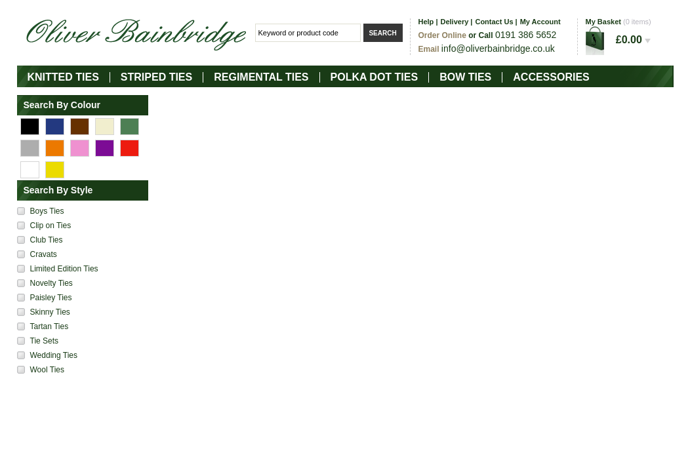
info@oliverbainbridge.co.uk (498, 48)
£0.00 (633, 39)
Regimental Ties (261, 77)
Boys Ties (47, 211)
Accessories (551, 77)
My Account (540, 22)
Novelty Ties (51, 283)
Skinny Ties (50, 312)
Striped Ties (156, 77)
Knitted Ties (63, 77)
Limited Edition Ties (64, 268)
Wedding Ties (54, 355)
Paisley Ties (51, 297)
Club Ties (46, 240)
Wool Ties (47, 369)
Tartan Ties (49, 326)
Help (426, 22)
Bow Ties (465, 77)
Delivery (454, 22)
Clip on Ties (50, 225)
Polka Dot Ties (374, 77)
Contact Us (494, 22)
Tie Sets (44, 340)
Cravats (43, 254)
